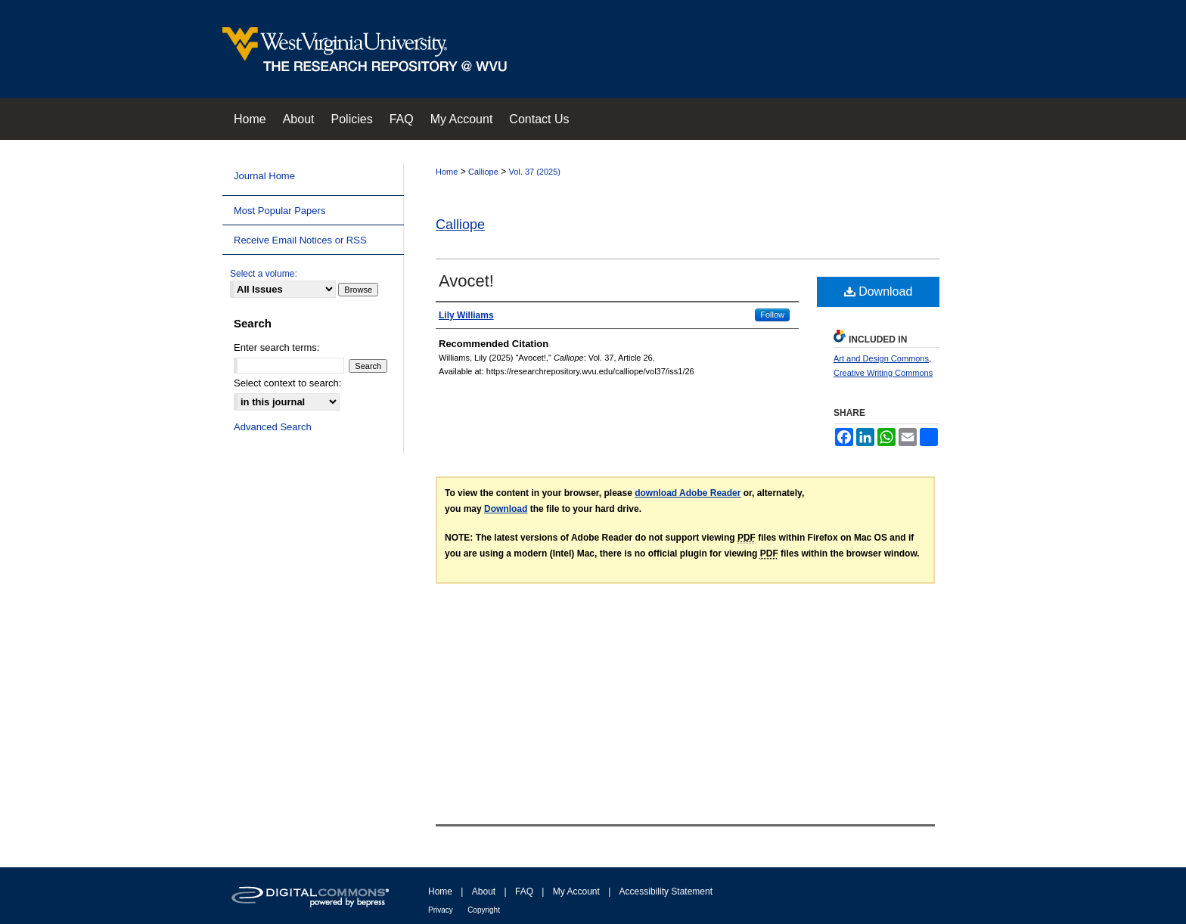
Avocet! (466, 280)
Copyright (483, 910)
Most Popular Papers (279, 210)
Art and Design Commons (881, 358)
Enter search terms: (276, 347)
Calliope (483, 171)
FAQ (524, 891)
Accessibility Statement (666, 891)
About (483, 891)
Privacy (440, 910)
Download (878, 291)
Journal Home (264, 175)
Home (447, 171)
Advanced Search (273, 427)
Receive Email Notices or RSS (300, 240)
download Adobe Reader (687, 493)
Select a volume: (263, 273)
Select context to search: (287, 383)
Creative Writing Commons (883, 372)
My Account (576, 891)
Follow (772, 314)
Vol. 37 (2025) (535, 171)
